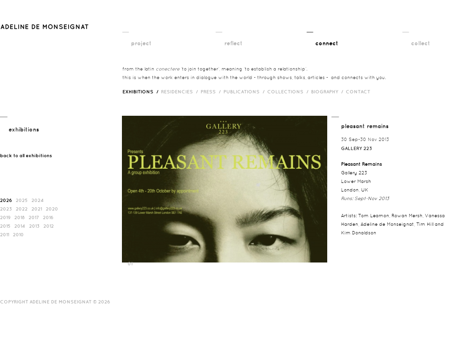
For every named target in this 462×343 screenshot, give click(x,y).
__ (125, 29)
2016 (48, 217)
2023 (6, 209)
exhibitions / (141, 91)
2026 (6, 200)
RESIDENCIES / (181, 91)
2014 (19, 226)
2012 (48, 226)
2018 (19, 217)
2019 (5, 217)
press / (212, 91)
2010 (18, 234)
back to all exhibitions (26, 155)
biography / (328, 91)
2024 (37, 200)
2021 (36, 209)
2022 (22, 209)
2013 (34, 226)
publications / (245, 91)
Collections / (289, 91)
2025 (22, 200)
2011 (4, 234)
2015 (5, 226)
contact (358, 91)
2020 (52, 209)
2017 (34, 217)
